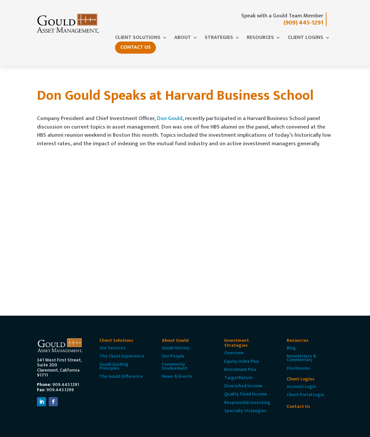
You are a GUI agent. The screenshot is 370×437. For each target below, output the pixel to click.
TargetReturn (238, 377)
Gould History (176, 348)
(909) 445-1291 (303, 23)
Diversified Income (243, 386)
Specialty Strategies (245, 410)
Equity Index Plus (241, 361)
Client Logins (305, 38)
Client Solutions (137, 38)
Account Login (301, 386)
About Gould (175, 340)
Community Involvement (174, 366)
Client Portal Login (305, 394)
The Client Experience (121, 356)
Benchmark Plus (240, 369)
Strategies (219, 38)
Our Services (112, 348)
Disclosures (299, 368)
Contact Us (135, 47)
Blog (291, 348)
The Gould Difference (121, 376)
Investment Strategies (236, 343)
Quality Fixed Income (245, 394)
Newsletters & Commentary (301, 357)
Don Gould (169, 118)
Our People (173, 356)
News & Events (177, 376)
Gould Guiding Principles (113, 366)
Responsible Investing (247, 402)
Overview (234, 353)
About (182, 38)
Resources (260, 38)
